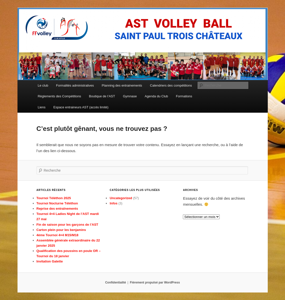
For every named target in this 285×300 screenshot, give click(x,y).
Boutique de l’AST (102, 96)
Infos (113, 203)
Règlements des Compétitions (59, 96)
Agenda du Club (156, 96)
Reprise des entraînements (57, 208)
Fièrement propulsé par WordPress (155, 282)
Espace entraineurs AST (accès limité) (80, 107)
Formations (184, 96)
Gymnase (130, 96)
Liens (42, 107)
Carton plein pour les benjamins (61, 230)
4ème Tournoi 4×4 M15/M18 (58, 235)
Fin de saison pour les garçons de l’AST (67, 224)
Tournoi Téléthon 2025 (54, 198)
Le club (43, 85)
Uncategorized (121, 198)
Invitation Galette (50, 261)
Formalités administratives (75, 85)
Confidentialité (115, 282)
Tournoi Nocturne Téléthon (57, 203)
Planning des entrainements (122, 85)
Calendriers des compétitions (171, 85)
